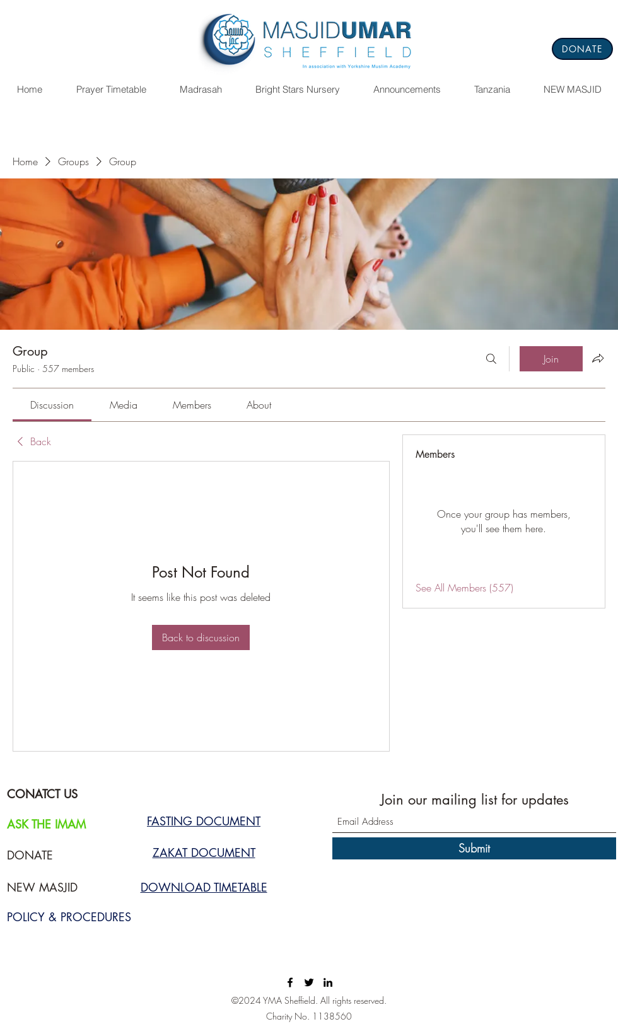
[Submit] (474, 848)
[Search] (491, 358)
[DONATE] (582, 49)
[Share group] (597, 358)
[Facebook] (290, 982)
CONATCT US (42, 793)
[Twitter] (309, 982)
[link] (52, 405)
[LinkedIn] (328, 982)
